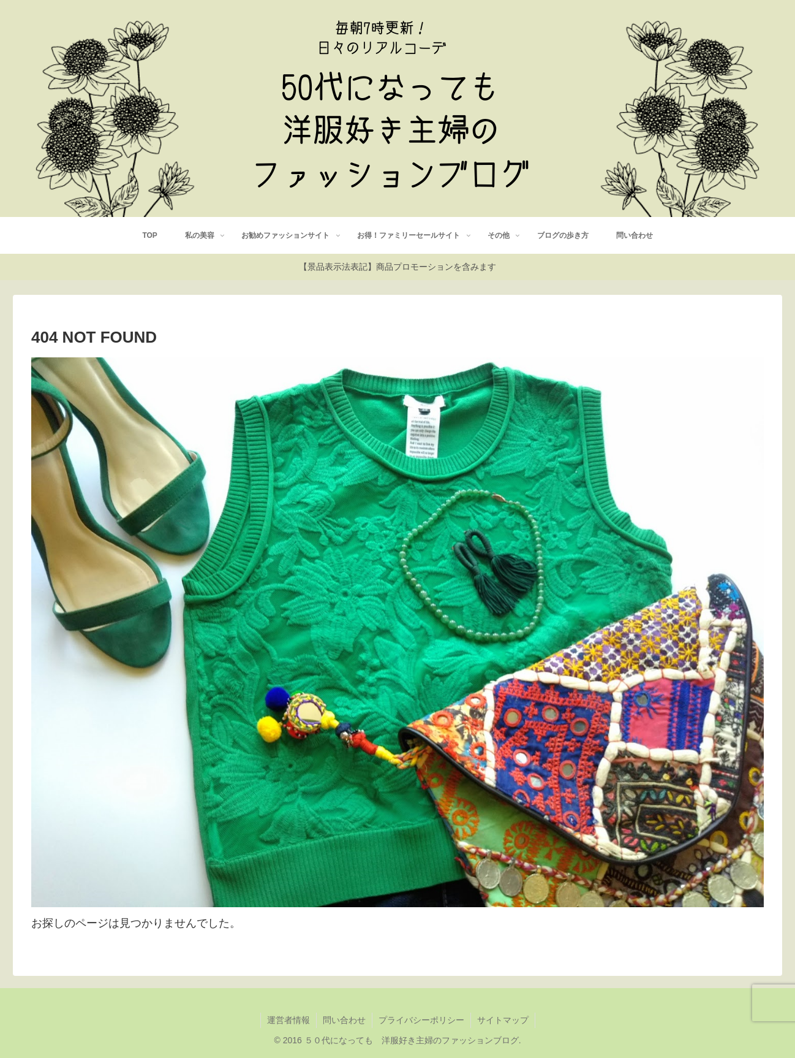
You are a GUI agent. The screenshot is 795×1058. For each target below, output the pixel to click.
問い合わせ (344, 1020)
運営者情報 (288, 1020)
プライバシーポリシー (421, 1020)
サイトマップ (503, 1020)
